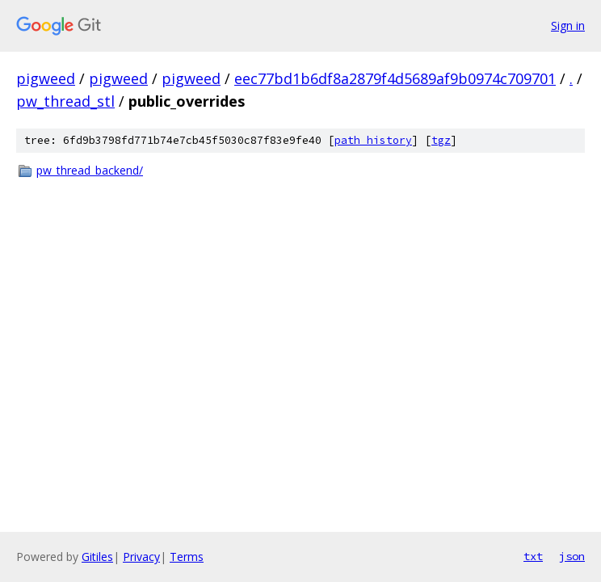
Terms (187, 556)
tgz (441, 140)
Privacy (141, 556)
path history (373, 140)
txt (533, 556)
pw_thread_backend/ (89, 170)
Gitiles (97, 556)
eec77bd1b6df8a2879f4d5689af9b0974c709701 (395, 78)
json (572, 556)
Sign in (568, 25)
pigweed (45, 78)
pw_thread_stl (65, 101)
